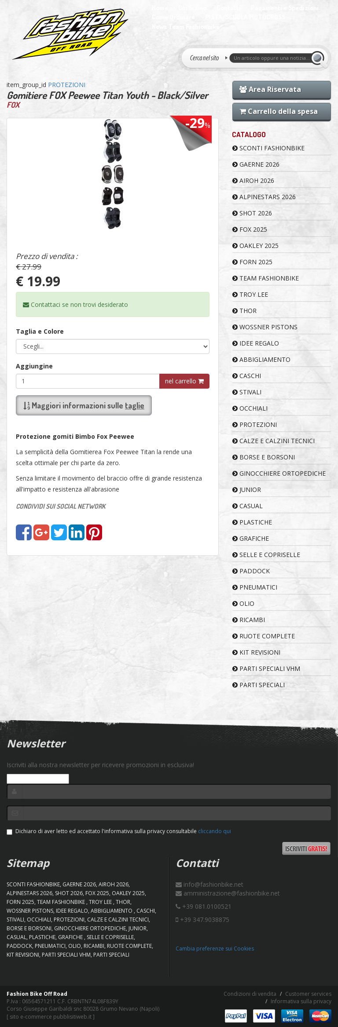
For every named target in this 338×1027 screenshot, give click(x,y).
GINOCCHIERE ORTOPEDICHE (279, 473)
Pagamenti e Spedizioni (285, 8)
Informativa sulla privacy (301, 1001)
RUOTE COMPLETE (263, 636)
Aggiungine (34, 366)
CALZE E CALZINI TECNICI (273, 441)
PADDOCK (251, 571)
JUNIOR (246, 489)
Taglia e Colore (40, 331)
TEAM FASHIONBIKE (265, 278)
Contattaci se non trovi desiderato (75, 304)
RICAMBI (248, 619)
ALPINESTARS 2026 (264, 197)
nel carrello (184, 381)
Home (160, 8)
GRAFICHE (250, 538)
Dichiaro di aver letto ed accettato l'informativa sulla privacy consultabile (119, 831)
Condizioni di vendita (250, 994)
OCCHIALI (250, 408)
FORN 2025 (252, 262)
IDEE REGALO (255, 343)
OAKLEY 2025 (255, 245)
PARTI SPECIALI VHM (266, 668)
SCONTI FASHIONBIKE (268, 148)
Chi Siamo (192, 8)
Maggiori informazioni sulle (83, 405)
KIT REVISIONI (256, 652)
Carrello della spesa (278, 111)
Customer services (308, 994)
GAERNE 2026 (255, 164)
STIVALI (246, 392)
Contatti (229, 8)
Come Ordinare (173, 17)
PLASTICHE (252, 522)
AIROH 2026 (253, 180)
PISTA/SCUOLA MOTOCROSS (245, 17)
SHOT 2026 (252, 213)
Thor (244, 310)
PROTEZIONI (66, 84)
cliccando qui (214, 831)
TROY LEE (250, 294)
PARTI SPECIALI (258, 685)
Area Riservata (270, 89)
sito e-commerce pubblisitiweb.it (51, 1016)
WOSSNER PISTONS (265, 327)
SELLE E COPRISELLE (266, 554)
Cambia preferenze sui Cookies (215, 948)
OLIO (243, 603)
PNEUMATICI (254, 587)
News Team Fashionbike (186, 26)
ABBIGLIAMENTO (261, 359)
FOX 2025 (249, 229)
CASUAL (247, 506)
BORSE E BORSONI (263, 457)
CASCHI (246, 375)
